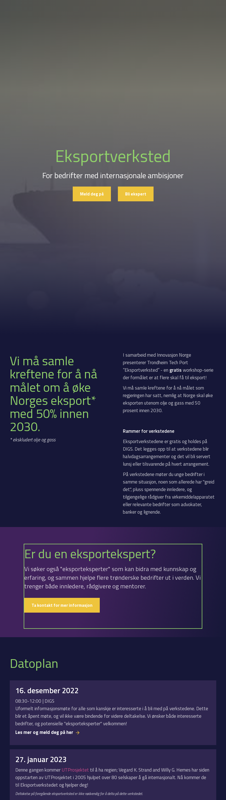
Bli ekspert (135, 194)
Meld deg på (92, 194)
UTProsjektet (76, 770)
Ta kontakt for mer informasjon (62, 605)
